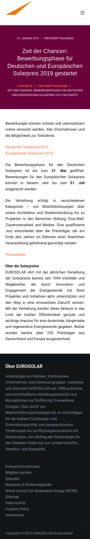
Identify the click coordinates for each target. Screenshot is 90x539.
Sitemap (12, 497)
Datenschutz (16, 503)
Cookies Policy (17, 509)
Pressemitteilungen (58, 38)
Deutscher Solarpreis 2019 (27, 147)
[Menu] (82, 13)
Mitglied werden (18, 472)
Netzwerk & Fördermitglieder (29, 485)
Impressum (15, 515)
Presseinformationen (23, 466)
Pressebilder (16, 254)
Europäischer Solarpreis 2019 (29, 153)
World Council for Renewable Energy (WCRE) (42, 491)
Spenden (13, 479)
